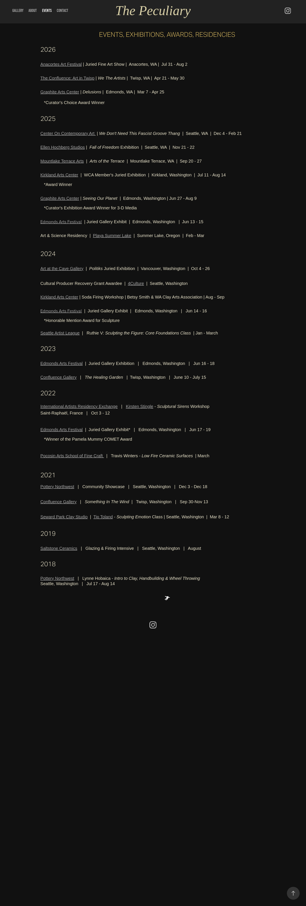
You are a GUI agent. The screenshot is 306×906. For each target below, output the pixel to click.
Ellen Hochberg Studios (62, 147)
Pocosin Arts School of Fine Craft (72, 455)
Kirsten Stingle (139, 406)
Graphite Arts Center (59, 92)
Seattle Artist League (60, 333)
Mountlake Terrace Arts (62, 161)
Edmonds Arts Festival (61, 222)
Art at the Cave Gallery (61, 268)
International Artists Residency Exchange (79, 406)
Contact (62, 10)
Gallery (17, 10)
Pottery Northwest (57, 486)
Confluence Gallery (58, 377)
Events (47, 10)
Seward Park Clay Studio (64, 516)
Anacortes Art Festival (61, 64)
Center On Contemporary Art (68, 133)
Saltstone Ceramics (58, 548)
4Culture (136, 283)
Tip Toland (103, 516)
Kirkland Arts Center (59, 175)
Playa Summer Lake (112, 235)
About (32, 10)
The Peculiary (153, 10)
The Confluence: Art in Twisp (67, 78)
